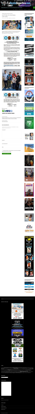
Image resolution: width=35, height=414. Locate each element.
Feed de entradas (3, 406)
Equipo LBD (16, 9)
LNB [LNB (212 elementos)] (11, 371)
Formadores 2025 (21, 9)
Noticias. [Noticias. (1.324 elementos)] (26, 371)
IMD (6, 113)
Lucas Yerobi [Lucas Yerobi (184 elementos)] (14, 371)
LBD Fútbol (25, 9)
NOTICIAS (11, 13)
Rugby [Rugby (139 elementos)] (6, 372)
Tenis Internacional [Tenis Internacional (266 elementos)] (18, 372)
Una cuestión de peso (11, 121)
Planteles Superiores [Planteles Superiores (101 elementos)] (30, 371)
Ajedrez (3, 13)
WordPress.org (3, 409)
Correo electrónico (5, 143)
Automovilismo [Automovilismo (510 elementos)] (15, 367)
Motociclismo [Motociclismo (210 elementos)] (18, 371)
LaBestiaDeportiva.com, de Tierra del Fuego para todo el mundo (11, 7)
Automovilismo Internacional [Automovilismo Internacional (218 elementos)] (22, 367)
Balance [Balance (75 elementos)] (32, 367)
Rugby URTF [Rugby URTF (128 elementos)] (8, 372)
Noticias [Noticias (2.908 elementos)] (22, 371)
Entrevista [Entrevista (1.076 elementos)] (16, 368)
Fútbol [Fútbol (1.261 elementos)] (9, 370)
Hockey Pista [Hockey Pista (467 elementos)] (27, 370)
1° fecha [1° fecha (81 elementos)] (2, 367)
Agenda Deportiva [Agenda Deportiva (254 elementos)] (7, 367)
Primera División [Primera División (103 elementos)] (3, 372)
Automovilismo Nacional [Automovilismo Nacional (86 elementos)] (29, 367)
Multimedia (29, 9)
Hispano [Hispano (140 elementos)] (20, 370)
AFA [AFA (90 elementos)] (3, 367)
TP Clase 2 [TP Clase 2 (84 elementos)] (26, 372)
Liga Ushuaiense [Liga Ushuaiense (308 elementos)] (8, 371)
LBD (13, 9)
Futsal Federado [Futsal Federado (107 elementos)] (6, 370)
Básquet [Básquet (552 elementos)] (2, 368)
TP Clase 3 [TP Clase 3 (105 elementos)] (28, 372)
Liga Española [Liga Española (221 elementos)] (3, 371)
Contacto (33, 9)
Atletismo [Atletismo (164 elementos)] (11, 367)
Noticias (13, 113)
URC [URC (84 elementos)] (30, 372)
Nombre (3, 140)
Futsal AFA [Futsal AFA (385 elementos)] (31, 368)
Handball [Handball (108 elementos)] (18, 370)
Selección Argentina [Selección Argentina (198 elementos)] (12, 372)
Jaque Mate (9, 113)
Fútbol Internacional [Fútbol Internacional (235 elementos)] (14, 370)
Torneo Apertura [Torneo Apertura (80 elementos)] (23, 372)
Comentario (4, 129)
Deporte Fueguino (7, 13)
